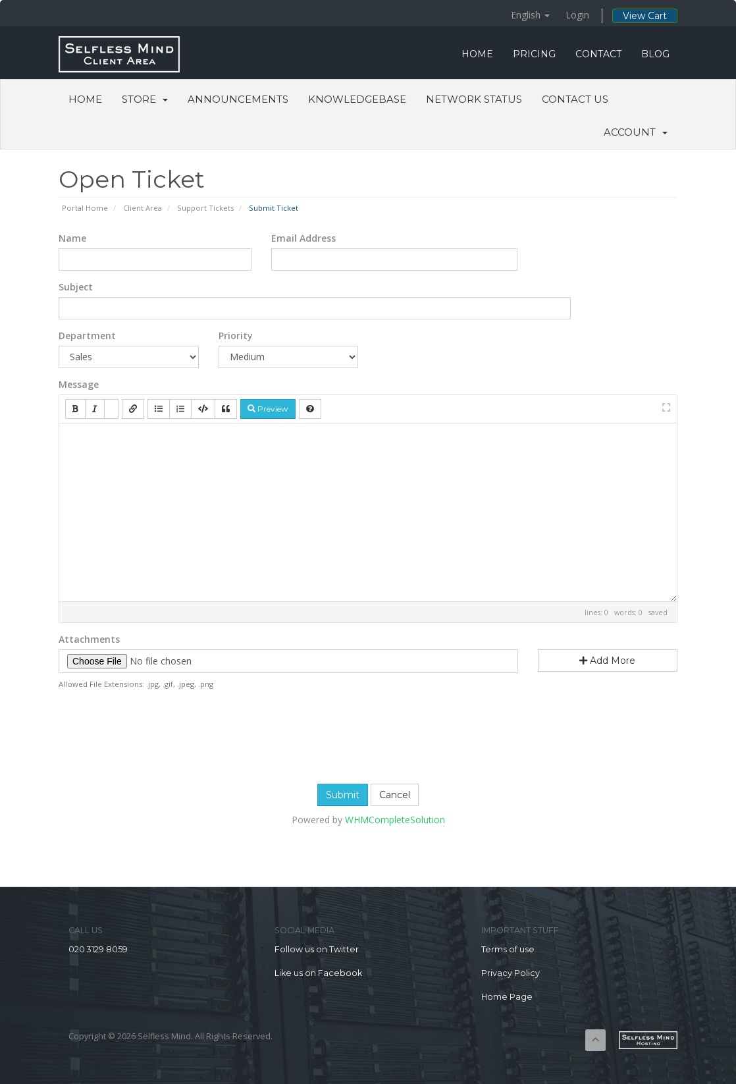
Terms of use (508, 949)
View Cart (645, 16)
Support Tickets (205, 208)
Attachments (89, 639)
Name (72, 238)
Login (577, 15)
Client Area (142, 208)
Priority (236, 335)
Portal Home (85, 208)
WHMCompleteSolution (395, 819)
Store (145, 99)
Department (87, 335)
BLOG (655, 54)
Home (85, 99)
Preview (268, 409)
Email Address (303, 238)
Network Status (474, 99)
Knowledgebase (357, 99)
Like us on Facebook (318, 973)
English (530, 15)
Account (636, 132)
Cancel (394, 795)
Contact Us (575, 99)
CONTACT (598, 54)
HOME (477, 54)
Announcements (238, 99)
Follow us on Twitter (317, 949)
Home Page (507, 997)
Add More (607, 660)
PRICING (534, 54)
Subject (76, 287)
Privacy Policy (510, 973)
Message (79, 384)
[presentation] (368, 735)
